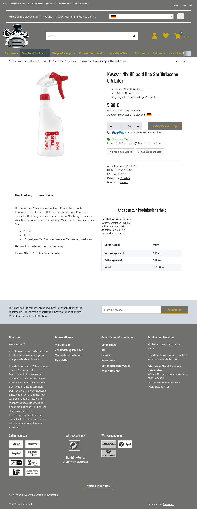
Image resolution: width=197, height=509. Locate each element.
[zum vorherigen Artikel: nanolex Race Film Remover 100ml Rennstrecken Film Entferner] (176, 61)
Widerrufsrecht (110, 371)
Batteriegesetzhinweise (115, 365)
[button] (154, 36)
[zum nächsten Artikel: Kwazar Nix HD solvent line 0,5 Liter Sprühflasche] (184, 61)
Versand (135, 110)
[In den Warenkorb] (165, 126)
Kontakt (187, 5)
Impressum (108, 360)
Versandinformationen (68, 355)
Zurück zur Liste (20, 61)
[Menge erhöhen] (138, 126)
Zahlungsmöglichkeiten (69, 350)
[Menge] (120, 126)
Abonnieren (174, 309)
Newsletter (61, 360)
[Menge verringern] (111, 126)
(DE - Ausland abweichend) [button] (149, 143)
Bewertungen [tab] (46, 195)
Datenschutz (108, 344)
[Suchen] (88, 36)
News (175, 5)
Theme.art (168, 504)
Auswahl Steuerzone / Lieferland (129, 114)
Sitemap (106, 355)
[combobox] (141, 16)
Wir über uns (62, 344)
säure (156, 244)
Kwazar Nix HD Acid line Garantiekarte (37, 253)
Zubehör (125, 178)
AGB (104, 350)
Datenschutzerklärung (70, 307)
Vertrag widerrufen (98, 485)
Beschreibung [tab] (23, 195)
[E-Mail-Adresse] (131, 310)
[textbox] (141, 16)
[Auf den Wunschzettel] (150, 151)
